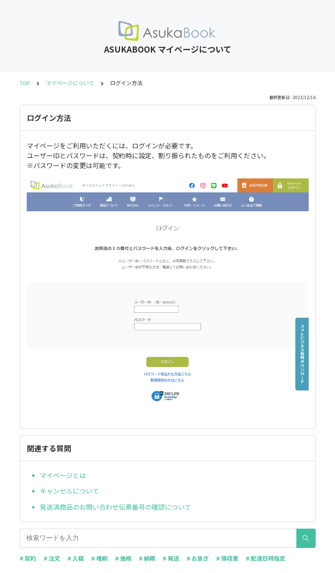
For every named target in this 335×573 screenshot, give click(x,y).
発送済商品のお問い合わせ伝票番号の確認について (115, 507)
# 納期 (147, 558)
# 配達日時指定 (265, 558)
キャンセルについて (69, 491)
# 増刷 (99, 558)
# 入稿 (75, 558)
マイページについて (70, 83)
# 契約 (28, 558)
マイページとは (63, 475)
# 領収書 (227, 558)
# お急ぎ (198, 558)
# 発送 (171, 558)
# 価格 (123, 558)
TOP (25, 83)
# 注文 (52, 558)
